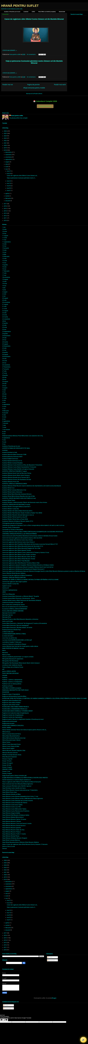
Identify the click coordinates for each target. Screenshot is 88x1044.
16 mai (4, 269)
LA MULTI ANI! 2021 (8, 632)
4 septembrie (6, 404)
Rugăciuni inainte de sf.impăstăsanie (12, 715)
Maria (4, 650)
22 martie (5, 317)
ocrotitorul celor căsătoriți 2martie (12, 665)
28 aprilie (5, 375)
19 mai (4, 285)
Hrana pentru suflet (17, 115)
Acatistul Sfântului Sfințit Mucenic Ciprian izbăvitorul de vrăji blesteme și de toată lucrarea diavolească (31, 486)
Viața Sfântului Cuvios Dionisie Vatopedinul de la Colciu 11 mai (20, 796)
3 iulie (4, 390)
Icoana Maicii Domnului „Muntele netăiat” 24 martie (17, 627)
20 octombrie (6, 302)
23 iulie (4, 325)
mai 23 (9, 181)
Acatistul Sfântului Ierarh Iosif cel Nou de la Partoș (16, 473)
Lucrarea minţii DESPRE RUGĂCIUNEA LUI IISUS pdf (17, 640)
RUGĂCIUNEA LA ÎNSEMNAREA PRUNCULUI (14, 709)
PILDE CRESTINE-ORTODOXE (10, 673)
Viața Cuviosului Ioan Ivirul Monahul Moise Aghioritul (17, 784)
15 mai (4, 263)
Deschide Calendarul (45, 106)
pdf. (3, 669)
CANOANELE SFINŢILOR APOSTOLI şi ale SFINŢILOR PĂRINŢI (19, 534)
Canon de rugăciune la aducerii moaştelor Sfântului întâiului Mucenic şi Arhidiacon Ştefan (28, 565)
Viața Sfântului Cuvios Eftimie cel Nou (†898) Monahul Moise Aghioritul (22, 798)
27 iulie (4, 371)
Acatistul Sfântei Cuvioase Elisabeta (12, 463)
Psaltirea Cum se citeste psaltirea (11, 684)
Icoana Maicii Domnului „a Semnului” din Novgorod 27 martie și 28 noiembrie (24, 623)
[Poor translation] (5, 1020)
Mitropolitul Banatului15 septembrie (12, 659)
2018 (5, 150)
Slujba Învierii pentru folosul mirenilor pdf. (14, 775)
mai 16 (9, 183)
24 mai (4, 340)
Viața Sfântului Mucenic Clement (11, 821)
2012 (5, 215)
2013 (5, 213)
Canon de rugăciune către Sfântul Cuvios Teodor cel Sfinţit (19, 554)
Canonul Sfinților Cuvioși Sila (10, 584)
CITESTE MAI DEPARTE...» (9, 50)
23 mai (4, 329)
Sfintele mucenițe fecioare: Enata (11, 755)
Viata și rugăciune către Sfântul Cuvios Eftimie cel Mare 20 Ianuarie (21, 782)
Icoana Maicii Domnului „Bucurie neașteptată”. (15, 625)
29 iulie (4, 383)
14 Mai (4, 254)
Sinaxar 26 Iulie (6, 765)
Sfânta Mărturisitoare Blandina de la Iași (13, 738)
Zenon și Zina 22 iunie (8, 846)
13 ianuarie (5, 248)
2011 (5, 218)
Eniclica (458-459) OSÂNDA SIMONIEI (12, 611)
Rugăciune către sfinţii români (11, 704)
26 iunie (4, 360)
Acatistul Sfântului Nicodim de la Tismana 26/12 (16, 477)
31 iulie (4, 398)
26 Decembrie (6, 356)
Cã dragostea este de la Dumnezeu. (12, 523)
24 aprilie (5, 333)
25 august (5, 344)
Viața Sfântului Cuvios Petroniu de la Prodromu (15, 811)
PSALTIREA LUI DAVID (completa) (47, 11)
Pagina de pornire (33, 85)
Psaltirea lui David (7, 686)
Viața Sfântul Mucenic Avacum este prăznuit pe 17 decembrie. (20, 790)
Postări (49, 957)
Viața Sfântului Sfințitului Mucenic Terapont (14, 838)
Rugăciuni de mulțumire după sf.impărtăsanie (15, 713)
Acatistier (25, 11)
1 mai (3, 227)
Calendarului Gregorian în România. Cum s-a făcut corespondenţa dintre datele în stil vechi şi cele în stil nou (33, 525)
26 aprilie (5, 352)
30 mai (4, 396)
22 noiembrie (6, 319)
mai (6, 169)
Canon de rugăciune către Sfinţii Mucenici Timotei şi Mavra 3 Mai (20, 563)
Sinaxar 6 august (7, 773)
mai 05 (9, 186)
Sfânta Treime (6, 742)
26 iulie (4, 358)
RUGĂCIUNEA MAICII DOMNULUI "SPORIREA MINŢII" (17, 711)
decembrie (8, 152)
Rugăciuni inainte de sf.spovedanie (12, 717)
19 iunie (4, 283)
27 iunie (4, 373)
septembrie (8, 159)
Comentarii (51, 960)
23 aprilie (5, 323)
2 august (4, 292)
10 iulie (4, 229)
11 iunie (4, 237)
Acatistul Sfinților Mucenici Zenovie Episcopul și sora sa (18, 515)
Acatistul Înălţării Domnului (10, 458)
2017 (5, 204)
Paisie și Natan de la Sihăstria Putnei (12, 667)
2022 (5, 140)
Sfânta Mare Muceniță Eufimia (11, 736)
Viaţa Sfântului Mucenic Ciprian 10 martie (14, 819)
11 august (5, 235)
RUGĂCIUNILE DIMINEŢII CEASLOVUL (13, 725)
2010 (5, 220)
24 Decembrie (6, 335)
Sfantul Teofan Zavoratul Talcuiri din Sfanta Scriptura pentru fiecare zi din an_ (24, 730)
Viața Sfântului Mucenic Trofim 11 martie (14, 834)
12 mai (4, 246)
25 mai (4, 350)
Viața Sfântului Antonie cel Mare (11, 794)
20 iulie (4, 300)
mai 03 (9, 188)
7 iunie (4, 427)
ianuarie (7, 201)
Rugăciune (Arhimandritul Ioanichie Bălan (14, 696)
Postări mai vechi (60, 85)
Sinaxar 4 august (7, 767)
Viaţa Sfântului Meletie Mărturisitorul (13, 817)
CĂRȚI (33, 11)
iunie (6, 166)
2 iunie (4, 294)
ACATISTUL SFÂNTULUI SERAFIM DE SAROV (14, 483)
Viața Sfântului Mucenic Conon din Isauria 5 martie (16, 823)
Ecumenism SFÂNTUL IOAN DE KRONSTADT (14, 609)
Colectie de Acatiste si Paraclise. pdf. (12, 602)
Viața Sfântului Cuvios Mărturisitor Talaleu (14, 809)
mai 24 (9, 173)
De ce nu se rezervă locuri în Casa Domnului (15, 606)
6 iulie (4, 415)
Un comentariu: (31, 54)
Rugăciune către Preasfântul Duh (11, 700)
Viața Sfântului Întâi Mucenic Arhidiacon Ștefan (15, 815)
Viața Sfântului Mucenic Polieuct (11, 832)
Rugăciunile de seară (8, 723)
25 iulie (4, 348)
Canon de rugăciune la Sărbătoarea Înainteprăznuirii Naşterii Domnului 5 (23, 569)
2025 (5, 133)
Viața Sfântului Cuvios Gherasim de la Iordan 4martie (17, 800)
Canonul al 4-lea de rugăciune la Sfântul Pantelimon (17, 575)
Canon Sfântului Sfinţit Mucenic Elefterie (13, 573)
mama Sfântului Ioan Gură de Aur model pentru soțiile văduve (20, 646)
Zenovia (4, 848)
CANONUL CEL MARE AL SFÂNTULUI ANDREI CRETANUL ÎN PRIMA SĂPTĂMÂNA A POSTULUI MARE (30, 579)
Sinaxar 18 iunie (7, 761)
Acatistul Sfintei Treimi (8, 500)
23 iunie (4, 327)
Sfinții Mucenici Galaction (9, 757)
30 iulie (4, 394)
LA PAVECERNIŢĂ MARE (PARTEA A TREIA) (14, 634)
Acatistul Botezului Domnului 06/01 (12, 456)
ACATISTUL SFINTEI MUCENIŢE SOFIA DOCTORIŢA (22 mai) (19, 498)
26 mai (4, 363)
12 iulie (4, 244)
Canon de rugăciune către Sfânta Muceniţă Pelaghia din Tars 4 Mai (21, 548)
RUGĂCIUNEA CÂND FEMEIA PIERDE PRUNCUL (15, 707)
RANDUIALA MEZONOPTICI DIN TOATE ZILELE (15, 690)
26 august (5, 354)
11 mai (4, 240)
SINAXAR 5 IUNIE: (7, 769)
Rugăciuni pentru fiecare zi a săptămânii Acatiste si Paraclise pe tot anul (22, 719)
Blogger (54, 998)
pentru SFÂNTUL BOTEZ (9, 671)
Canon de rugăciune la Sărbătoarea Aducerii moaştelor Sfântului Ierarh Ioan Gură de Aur (27, 567)
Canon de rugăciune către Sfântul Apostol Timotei (16, 550)
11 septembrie (6, 242)
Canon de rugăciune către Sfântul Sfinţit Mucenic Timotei (18, 559)
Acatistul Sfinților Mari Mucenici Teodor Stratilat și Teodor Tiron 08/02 (22, 513)
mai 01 (9, 190)
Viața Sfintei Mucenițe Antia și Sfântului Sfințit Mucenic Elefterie (20, 842)
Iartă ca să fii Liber (7, 621)
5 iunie (4, 406)
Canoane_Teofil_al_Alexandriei (11, 527)
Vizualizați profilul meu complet (18, 118)
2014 (5, 211)
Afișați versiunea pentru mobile (34, 88)
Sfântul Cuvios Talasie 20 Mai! (10, 746)
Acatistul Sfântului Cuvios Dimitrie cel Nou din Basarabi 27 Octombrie (22, 465)
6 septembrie (6, 421)
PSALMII (4, 675)
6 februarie (5, 411)
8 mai (3, 433)
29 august (5, 381)
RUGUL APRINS (6, 727)
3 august (4, 388)
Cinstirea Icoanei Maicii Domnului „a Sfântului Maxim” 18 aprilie (20, 596)
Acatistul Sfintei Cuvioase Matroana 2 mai (14, 490)
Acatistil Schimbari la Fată (9, 452)
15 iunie (4, 260)
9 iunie (4, 442)
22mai (4, 321)
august (7, 162)
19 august (5, 279)
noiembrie (8, 154)
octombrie (8, 157)
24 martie (5, 342)
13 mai (4, 252)
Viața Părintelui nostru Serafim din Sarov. (14, 788)
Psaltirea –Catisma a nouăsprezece (12, 682)
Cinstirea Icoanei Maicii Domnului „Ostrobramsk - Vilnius (18, 598)
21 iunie (4, 308)
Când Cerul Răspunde (8, 594)
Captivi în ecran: (7, 586)
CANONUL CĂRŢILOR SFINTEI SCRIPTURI (14, 577)
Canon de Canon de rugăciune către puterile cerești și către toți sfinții (22, 538)
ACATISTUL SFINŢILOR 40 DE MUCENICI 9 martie (16, 504)
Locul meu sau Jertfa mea (9, 638)
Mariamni (5, 652)
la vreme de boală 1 (8, 636)
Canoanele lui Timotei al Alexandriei (12, 529)
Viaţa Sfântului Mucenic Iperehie (11, 827)
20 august (5, 298)
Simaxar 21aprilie (7, 759)
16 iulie (4, 267)
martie (7, 196)
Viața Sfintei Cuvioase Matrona (11, 840)
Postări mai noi (7, 85)
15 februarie (5, 256)
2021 (5, 143)
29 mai (4, 386)
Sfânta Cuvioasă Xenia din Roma (11, 734)
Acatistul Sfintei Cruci (8, 488)
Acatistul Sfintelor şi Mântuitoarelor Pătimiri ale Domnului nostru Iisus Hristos (24, 502)
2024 (5, 136)
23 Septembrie (6, 331)
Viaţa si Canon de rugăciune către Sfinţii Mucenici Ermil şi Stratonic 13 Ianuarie (24, 844)
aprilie (7, 193)
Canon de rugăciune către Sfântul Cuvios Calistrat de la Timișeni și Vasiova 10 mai (25, 552)
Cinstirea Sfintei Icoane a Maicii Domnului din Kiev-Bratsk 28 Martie (21, 600)
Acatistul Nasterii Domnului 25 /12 (12, 461)
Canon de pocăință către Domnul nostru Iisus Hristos (17, 540)
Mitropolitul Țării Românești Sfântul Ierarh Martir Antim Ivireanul (21, 663)
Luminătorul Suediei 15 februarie (11, 642)
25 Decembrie (6, 346)
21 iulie (4, 306)
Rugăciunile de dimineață (9, 721)
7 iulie (4, 425)
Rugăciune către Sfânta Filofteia (11, 702)
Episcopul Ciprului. (7, 615)
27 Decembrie (6, 367)
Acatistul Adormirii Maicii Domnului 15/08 (14, 454)
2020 (5, 145)
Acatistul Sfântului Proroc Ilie (10, 481)
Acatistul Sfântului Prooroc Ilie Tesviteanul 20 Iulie (16, 479)
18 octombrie (6, 277)
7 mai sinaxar (6, 429)
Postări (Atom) (38, 93)
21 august (5, 304)
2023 (5, 138)
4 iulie (4, 400)
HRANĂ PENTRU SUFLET (20, 5)
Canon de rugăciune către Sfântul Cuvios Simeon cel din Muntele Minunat (34, 19)
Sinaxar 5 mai (6, 771)
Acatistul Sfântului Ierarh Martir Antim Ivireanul (16, 475)
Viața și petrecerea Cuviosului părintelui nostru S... (21, 178)
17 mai (4, 275)
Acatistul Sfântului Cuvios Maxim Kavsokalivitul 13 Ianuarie (19, 467)
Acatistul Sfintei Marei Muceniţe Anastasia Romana (16, 494)
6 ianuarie (5, 413)
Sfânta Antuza (6, 732)
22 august (5, 310)
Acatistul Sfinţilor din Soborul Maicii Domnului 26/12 (17, 511)
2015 (5, 208)
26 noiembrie (6, 365)
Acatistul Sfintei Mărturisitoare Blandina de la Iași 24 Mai (18, 496)
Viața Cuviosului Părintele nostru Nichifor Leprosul (16, 786)
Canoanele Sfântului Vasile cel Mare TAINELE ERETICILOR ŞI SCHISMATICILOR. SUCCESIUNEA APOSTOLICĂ (32, 531)
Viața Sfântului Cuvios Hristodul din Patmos (14, 802)
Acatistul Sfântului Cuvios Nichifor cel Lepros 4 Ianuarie (18, 469)
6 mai (3, 419)
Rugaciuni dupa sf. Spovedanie (11, 694)
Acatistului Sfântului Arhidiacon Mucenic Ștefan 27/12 (17, 521)
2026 (5, 131)
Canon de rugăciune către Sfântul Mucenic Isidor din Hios (18, 556)
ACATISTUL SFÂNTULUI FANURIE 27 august (14, 471)
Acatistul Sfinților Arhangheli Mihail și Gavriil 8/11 (16, 506)
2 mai (3, 296)
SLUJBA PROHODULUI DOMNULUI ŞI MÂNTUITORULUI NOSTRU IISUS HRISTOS (25, 777)
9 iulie (4, 440)
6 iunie (4, 417)
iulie (6, 164)
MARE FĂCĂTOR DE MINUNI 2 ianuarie (13, 648)
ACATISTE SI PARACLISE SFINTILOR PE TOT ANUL (16, 448)
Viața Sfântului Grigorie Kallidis (11, 813)
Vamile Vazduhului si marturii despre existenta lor (16, 780)
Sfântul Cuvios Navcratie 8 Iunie (11, 744)
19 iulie (4, 281)
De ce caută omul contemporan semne (13, 604)
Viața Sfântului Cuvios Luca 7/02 (11, 807)
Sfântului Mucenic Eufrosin (10, 752)
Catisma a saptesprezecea (9, 590)
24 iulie (4, 338)
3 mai (3, 392)
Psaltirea (4, 677)
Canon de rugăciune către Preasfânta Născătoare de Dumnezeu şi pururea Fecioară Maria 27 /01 (30, 544)
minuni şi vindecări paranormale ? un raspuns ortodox (17, 657)
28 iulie (4, 377)
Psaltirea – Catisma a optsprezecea (12, 679)
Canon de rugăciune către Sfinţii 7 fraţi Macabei (16, 561)
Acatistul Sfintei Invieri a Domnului (12, 492)
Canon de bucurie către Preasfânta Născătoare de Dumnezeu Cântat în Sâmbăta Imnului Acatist (29, 536)
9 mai (3, 444)
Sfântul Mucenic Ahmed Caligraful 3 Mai (13, 750)
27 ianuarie (5, 369)
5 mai (3, 408)
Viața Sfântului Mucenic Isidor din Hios (13, 830)
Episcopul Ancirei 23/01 (9, 613)
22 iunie (4, 315)
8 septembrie (6, 438)
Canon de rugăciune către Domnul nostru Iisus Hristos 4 (18, 542)
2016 (5, 206)
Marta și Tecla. (6, 654)
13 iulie (4, 250)
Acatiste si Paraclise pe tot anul (12, 11)
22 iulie (4, 313)
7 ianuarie (5, 423)
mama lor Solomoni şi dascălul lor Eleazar (14, 644)
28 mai (4, 379)
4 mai (3, 402)
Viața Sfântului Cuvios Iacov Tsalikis (12, 805)
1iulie (3, 288)
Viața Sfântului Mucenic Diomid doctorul (13, 825)
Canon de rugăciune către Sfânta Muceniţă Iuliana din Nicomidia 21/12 (22, 546)
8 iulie (4, 431)
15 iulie (4, 258)
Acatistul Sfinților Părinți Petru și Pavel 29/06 (15, 519)
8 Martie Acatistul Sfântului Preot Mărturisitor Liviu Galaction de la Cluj (22, 436)
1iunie (4, 290)
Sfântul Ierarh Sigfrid (8, 748)
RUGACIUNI (62, 11)
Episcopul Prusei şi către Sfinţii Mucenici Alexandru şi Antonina (20, 619)
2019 (5, 148)
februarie (8, 198)
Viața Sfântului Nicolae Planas (10, 836)
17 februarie (5, 271)
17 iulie (4, 273)
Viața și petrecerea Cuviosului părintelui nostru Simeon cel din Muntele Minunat (34, 62)
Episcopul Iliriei (6, 617)
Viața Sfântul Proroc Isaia (9, 792)
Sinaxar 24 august (7, 763)
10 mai (4, 233)
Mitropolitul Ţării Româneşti (10, 661)
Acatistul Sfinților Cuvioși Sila (10, 509)
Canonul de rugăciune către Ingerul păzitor (14, 581)
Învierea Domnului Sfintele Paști (11, 629)
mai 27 (9, 171)
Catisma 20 (5, 588)
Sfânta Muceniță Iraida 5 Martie (11, 740)
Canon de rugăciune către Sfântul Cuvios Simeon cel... (22, 175)
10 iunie (4, 231)
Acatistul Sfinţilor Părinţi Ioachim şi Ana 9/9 (14, 517)
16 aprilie (5, 265)
